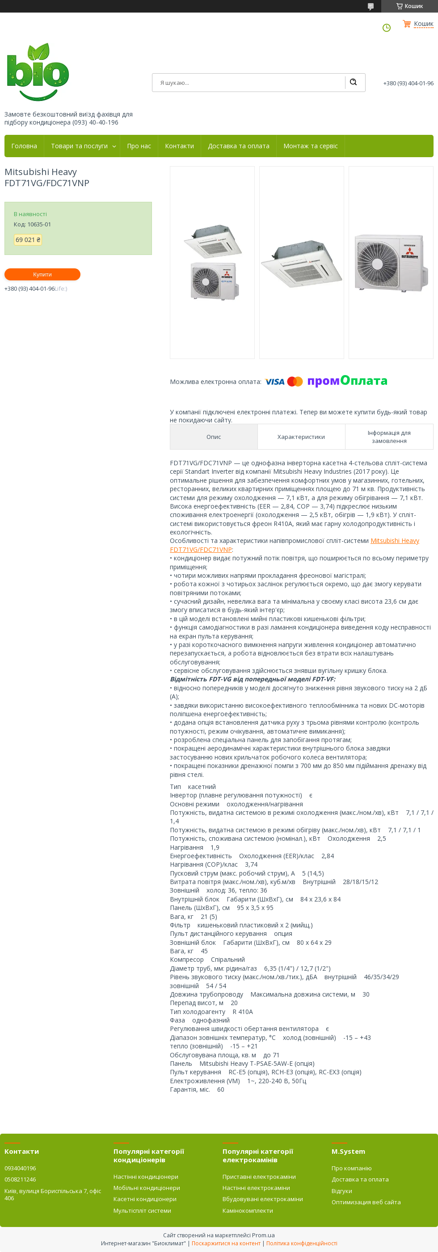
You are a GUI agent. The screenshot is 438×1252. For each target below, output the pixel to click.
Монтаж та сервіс (310, 146)
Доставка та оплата (239, 146)
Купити (42, 274)
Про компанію (352, 1168)
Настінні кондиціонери (146, 1177)
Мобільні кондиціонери (147, 1188)
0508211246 (20, 1179)
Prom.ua (263, 1235)
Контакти (179, 146)
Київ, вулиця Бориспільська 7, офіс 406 (52, 1194)
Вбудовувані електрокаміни (263, 1199)
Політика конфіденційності (301, 1243)
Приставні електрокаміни (259, 1177)
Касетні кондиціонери (145, 1199)
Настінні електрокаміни (256, 1188)
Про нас (139, 146)
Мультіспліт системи (142, 1210)
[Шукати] (353, 82)
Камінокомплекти (248, 1210)
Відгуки (342, 1191)
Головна (24, 146)
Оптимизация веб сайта (366, 1202)
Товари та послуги (79, 146)
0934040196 (20, 1168)
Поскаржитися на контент (226, 1243)
